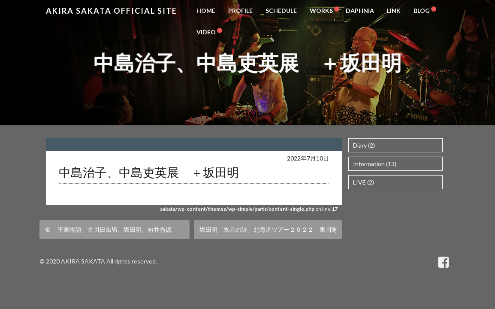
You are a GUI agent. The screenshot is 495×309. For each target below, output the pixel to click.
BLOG (422, 10)
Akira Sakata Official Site (111, 10)
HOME (205, 10)
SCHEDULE (281, 10)
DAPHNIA (360, 10)
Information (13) (374, 163)
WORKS (321, 10)
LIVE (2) (363, 182)
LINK (394, 10)
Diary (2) (364, 145)
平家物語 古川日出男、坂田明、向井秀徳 (114, 229)
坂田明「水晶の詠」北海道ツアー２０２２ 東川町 (268, 229)
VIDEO (206, 32)
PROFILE (240, 10)
